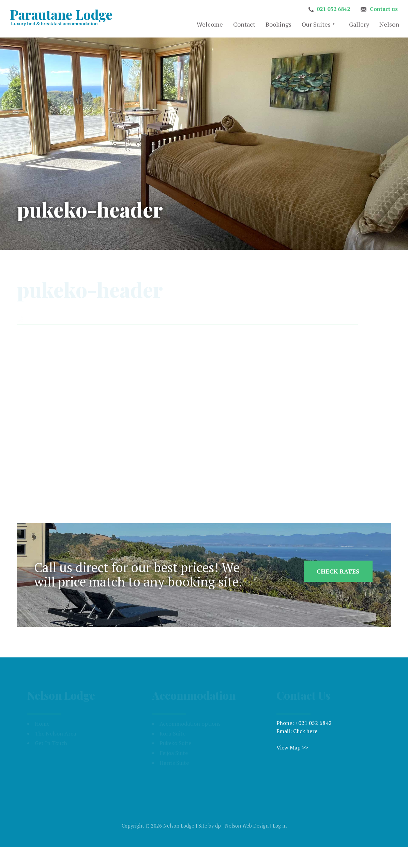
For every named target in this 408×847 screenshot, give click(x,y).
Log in (280, 825)
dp (218, 825)
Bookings (278, 24)
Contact (244, 24)
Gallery (359, 24)
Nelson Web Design (247, 825)
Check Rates (338, 571)
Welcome (210, 24)
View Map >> (292, 747)
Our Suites (316, 24)
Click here (305, 731)
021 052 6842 (333, 9)
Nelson (389, 24)
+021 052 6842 (313, 723)
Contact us (384, 9)
